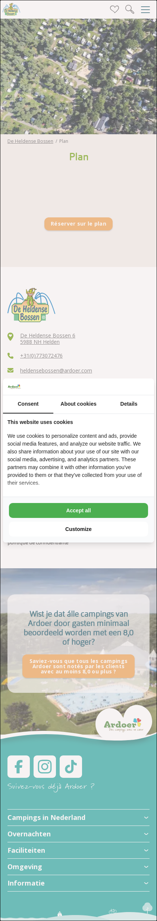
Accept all (78, 510)
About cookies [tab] (78, 404)
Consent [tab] (28, 404)
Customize (78, 529)
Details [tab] (129, 404)
